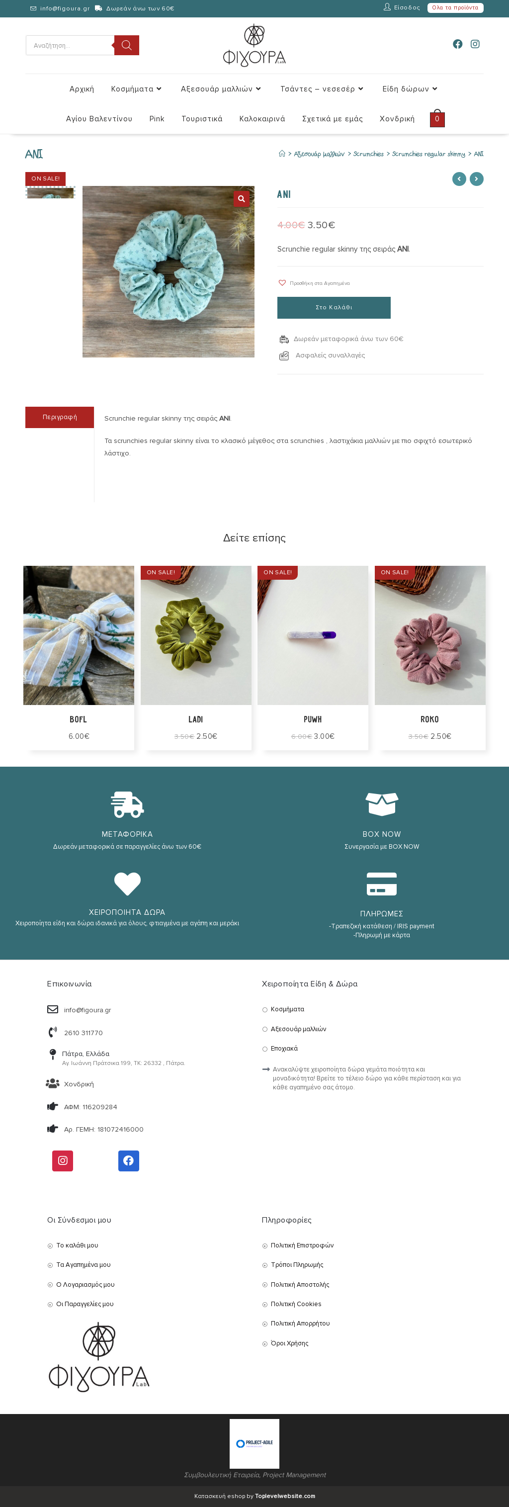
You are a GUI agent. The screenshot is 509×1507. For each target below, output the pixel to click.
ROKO (430, 720)
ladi (196, 720)
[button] (313, 282)
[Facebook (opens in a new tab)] (458, 44)
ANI (479, 154)
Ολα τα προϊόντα (455, 7)
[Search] (126, 45)
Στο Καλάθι (334, 307)
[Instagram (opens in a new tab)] (475, 44)
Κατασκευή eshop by (254, 1496)
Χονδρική (79, 1084)
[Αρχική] (282, 154)
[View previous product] (459, 179)
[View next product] (477, 179)
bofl (78, 720)
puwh (313, 720)
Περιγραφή (60, 417)
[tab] (59, 417)
